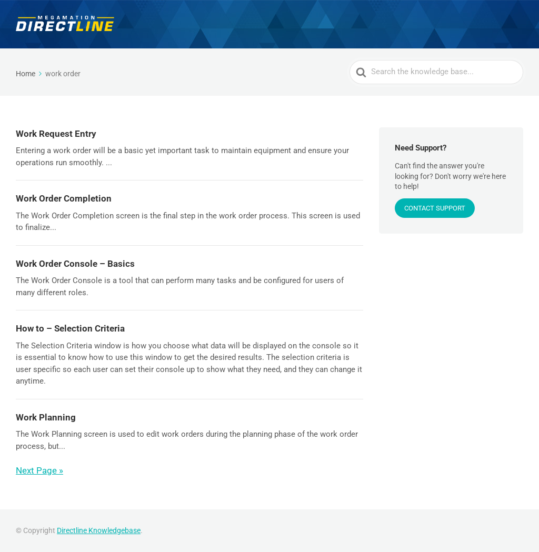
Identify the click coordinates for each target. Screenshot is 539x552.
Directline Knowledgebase (99, 530)
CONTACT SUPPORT (434, 208)
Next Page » (39, 470)
